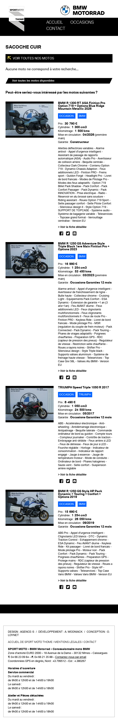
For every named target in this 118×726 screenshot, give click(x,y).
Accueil (54, 22)
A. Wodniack (73, 631)
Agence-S (27, 631)
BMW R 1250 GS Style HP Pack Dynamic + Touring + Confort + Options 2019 (80, 494)
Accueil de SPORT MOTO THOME (30, 642)
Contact (55, 29)
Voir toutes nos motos (33, 58)
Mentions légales (68, 642)
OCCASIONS (82, 22)
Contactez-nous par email (70, 657)
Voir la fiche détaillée (73, 227)
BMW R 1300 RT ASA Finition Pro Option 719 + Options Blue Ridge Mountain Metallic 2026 (81, 105)
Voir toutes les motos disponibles (33, 80)
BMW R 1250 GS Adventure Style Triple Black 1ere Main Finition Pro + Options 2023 (83, 246)
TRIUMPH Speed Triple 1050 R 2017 (83, 387)
